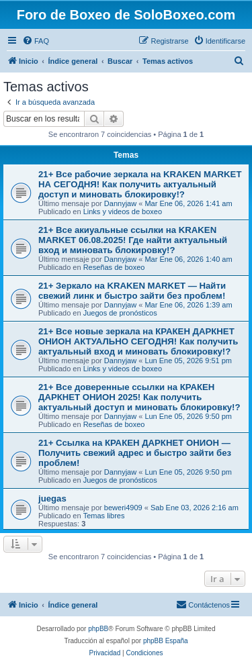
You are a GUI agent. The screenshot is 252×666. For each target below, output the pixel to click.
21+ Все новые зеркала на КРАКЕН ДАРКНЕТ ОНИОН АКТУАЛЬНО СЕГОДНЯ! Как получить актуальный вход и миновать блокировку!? (138, 341)
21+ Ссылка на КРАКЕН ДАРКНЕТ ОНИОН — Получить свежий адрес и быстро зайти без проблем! (134, 453)
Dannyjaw (120, 203)
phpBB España (165, 641)
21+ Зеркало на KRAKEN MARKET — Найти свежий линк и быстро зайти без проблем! (132, 291)
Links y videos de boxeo (122, 211)
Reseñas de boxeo (114, 267)
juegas (52, 498)
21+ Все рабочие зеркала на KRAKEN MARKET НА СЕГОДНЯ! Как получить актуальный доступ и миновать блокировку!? (139, 184)
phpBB (98, 628)
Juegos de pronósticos (120, 313)
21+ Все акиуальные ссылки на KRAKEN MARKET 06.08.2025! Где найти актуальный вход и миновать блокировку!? (132, 240)
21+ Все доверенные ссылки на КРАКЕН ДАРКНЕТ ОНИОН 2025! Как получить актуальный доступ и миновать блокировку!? (139, 397)
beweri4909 (123, 508)
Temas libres (104, 516)
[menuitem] (35, 41)
